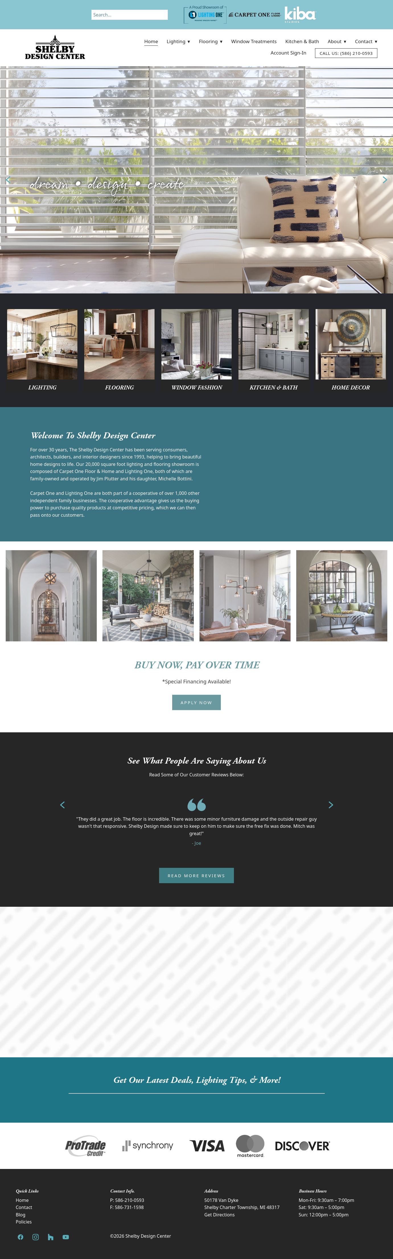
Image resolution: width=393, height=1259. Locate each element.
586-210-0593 (129, 1200)
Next (385, 179)
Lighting (178, 41)
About (337, 41)
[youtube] (65, 1237)
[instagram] (35, 1237)
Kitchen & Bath (302, 41)
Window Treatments (254, 41)
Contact (366, 41)
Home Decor (351, 387)
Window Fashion (196, 387)
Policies (24, 1222)
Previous (8, 179)
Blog (20, 1215)
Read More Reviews (196, 875)
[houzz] (50, 1237)
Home (151, 41)
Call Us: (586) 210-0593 (346, 53)
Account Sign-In (288, 52)
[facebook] (20, 1237)
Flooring (211, 41)
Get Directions (219, 1215)
